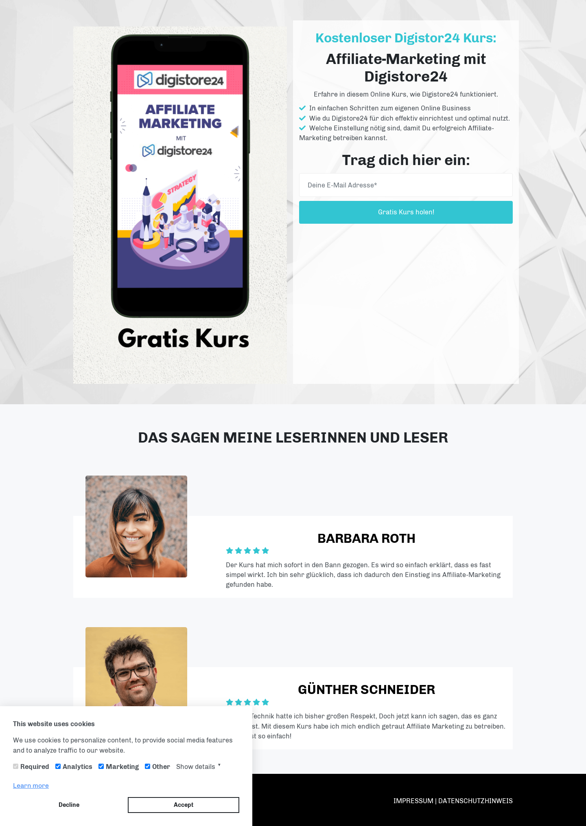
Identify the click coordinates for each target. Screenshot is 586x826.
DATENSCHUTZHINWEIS (475, 801)
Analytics (77, 767)
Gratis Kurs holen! (406, 212)
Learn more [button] (31, 785)
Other (161, 767)
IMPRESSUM (414, 801)
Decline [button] (69, 804)
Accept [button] (183, 804)
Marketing (122, 767)
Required (34, 767)
